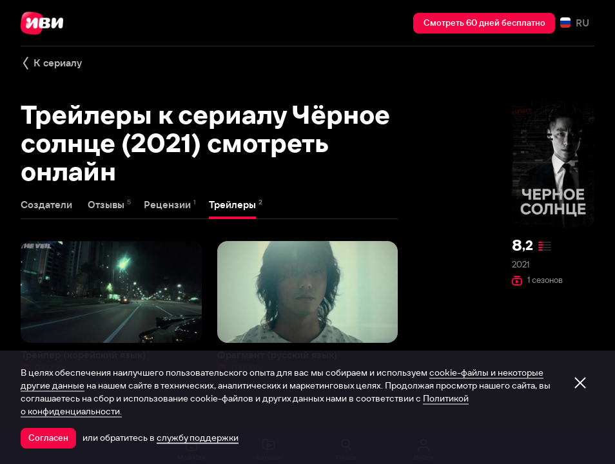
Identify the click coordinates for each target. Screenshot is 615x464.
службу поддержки (198, 437)
